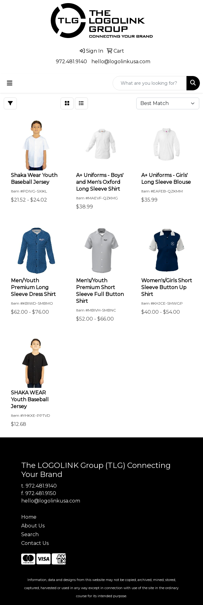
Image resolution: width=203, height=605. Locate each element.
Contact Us (35, 543)
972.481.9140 (71, 61)
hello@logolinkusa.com (120, 61)
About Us (33, 526)
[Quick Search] (150, 83)
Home (28, 517)
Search (30, 534)
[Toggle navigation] (9, 83)
